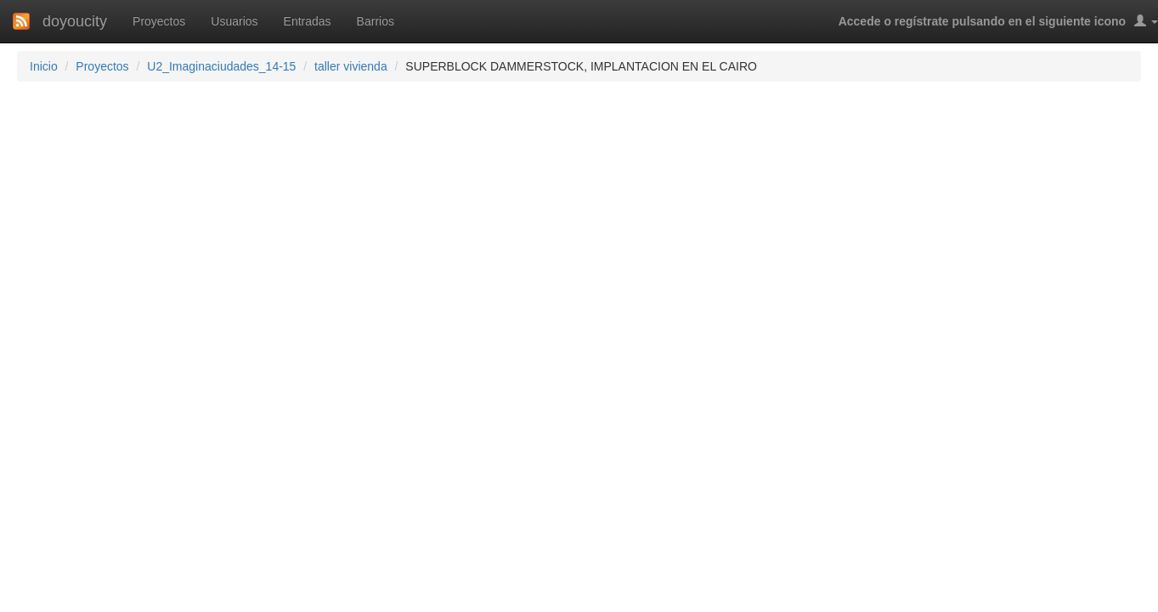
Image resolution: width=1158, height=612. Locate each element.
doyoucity (74, 21)
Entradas (307, 21)
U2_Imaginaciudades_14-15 (221, 66)
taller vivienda (350, 66)
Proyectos (159, 21)
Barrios (375, 21)
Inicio (44, 66)
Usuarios (234, 21)
